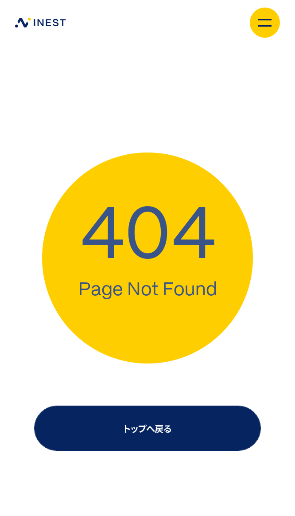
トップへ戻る (147, 428)
